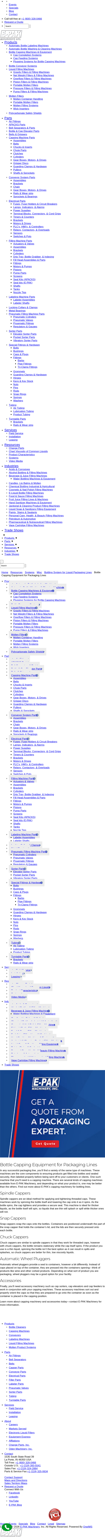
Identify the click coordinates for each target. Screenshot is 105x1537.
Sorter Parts (15, 331)
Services (10, 430)
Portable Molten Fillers (25, 85)
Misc (39, 572)
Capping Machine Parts (22, 137)
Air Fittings (15, 121)
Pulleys (17, 169)
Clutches (18, 153)
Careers (13, 1424)
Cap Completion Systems (27, 55)
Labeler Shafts (21, 303)
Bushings (18, 351)
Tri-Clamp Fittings (27, 367)
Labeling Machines (19, 1339)
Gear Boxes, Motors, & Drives (29, 160)
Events (12, 4)
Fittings (17, 263)
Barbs (21, 360)
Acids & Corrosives (19, 469)
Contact (13, 14)
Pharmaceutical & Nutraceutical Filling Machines (35, 522)
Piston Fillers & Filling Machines (31, 81)
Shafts (16, 286)
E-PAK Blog (15, 1505)
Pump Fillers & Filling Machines (30, 91)
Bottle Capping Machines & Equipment (30, 52)
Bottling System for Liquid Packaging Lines (68, 572)
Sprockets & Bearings (25, 196)
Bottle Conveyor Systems (23, 66)
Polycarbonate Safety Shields (25, 113)
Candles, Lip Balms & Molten (25, 483)
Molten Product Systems (22, 1347)
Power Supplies (22, 210)
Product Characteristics (22, 454)
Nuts (15, 384)
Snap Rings (19, 394)
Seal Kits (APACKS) (24, 279)
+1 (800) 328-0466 (31, 18)
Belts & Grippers (18, 134)
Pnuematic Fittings (23, 323)
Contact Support (13, 1477)
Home (4, 572)
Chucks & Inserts (22, 147)
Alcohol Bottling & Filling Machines (28, 472)
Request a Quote (13, 22)
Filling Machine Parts (20, 240)
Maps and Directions (15, 1480)
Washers (18, 400)
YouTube (14, 1501)
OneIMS (87, 1526)
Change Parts (16, 448)
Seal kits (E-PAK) (22, 282)
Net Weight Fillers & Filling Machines (33, 75)
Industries (11, 466)
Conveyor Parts (17, 1371)
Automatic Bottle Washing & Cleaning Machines (35, 48)
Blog (11, 11)
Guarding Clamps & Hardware (30, 166)
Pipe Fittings (25, 363)
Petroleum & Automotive (22, 518)
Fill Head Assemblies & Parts (29, 260)
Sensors (17, 233)
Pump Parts (19, 273)
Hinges (17, 378)
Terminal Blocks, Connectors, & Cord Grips (37, 213)
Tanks (16, 289)
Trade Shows (13, 530)
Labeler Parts (16, 1383)
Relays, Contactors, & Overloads (31, 230)
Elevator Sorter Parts (25, 334)
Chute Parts (20, 150)
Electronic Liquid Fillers (22, 1432)
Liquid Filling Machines (21, 69)
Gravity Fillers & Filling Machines (31, 72)
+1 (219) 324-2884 (27, 1468)
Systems (13, 457)
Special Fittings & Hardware (24, 345)
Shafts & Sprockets (24, 173)
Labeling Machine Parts (22, 296)
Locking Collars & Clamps (23, 307)
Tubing (12, 405)
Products (10, 42)
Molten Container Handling (28, 99)
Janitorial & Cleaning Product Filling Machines (34, 506)
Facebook (14, 1492)
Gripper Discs (20, 163)
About (7, 1421)
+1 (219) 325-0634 (37, 1471)
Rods (16, 391)
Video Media (16, 461)
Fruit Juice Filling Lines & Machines (28, 499)
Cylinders (18, 156)
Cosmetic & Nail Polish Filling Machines (31, 489)
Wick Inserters (21, 108)
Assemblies (19, 140)
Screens (17, 276)
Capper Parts (16, 1367)
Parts (8, 118)
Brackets (18, 183)
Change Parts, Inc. (19, 1445)
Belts (16, 143)
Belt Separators (17, 1359)
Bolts (16, 347)
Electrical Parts (17, 201)
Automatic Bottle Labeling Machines (29, 45)
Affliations (14, 1440)
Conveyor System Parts (22, 177)
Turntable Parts (17, 419)
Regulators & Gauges (25, 326)
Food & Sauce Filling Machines (26, 496)
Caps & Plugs (20, 354)
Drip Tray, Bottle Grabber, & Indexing (33, 256)
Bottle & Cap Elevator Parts (24, 131)
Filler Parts (15, 1380)
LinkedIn (13, 1496)
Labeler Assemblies (24, 299)
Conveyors (15, 1335)
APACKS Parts (17, 124)
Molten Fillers (16, 96)
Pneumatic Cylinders (24, 317)
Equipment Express (19, 1436)
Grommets (19, 371)
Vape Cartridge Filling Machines (26, 525)
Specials (13, 7)
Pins (15, 387)
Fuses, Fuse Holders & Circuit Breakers (35, 204)
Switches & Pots (22, 236)
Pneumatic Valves (23, 320)
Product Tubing (21, 414)
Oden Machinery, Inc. (20, 1449)
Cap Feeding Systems (25, 58)
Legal (51, 1523)
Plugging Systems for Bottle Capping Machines (39, 61)
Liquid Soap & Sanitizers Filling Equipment (32, 509)
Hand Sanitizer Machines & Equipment (30, 502)
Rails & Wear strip (23, 193)
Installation (15, 436)
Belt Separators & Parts (22, 127)
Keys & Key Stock (23, 381)
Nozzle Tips (19, 292)
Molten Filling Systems (25, 105)
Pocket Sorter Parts (24, 337)
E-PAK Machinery (30, 1526)
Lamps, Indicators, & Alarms (28, 207)
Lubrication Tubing (23, 411)
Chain (16, 186)
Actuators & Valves (23, 243)
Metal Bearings (17, 310)
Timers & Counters (23, 217)
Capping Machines (19, 1331)
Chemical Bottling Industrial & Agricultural (32, 486)
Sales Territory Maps (15, 1483)
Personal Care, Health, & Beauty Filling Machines (36, 515)
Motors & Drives (22, 223)
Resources (12, 445)
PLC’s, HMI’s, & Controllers (28, 226)
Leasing (13, 439)
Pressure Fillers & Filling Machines (32, 88)
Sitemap (60, 1523)
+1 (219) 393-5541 (30, 1465)
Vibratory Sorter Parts (25, 340)
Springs (17, 397)
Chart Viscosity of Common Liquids (28, 451)
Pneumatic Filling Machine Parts (27, 314)
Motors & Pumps (22, 266)
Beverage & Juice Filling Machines (28, 475)
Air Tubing (19, 408)
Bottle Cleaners (17, 1327)
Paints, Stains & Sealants (23, 512)
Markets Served (17, 1428)
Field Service (16, 433)
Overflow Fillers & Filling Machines (32, 78)
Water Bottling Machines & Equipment (34, 478)
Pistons (17, 269)
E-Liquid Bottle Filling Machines (26, 493)
